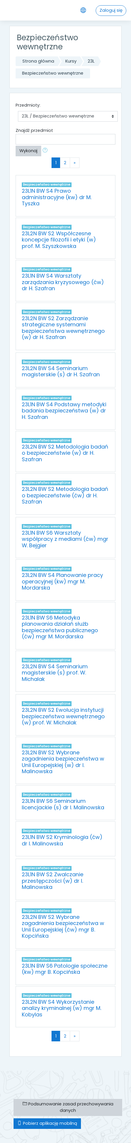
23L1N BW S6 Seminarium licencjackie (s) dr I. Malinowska (63, 804)
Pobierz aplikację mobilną (47, 1123)
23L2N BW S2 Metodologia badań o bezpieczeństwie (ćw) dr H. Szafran (65, 495)
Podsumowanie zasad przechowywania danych (68, 1107)
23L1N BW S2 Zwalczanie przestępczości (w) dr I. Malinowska (52, 881)
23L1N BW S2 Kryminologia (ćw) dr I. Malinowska (62, 840)
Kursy (71, 61)
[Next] (74, 162)
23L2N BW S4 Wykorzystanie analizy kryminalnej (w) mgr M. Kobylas (61, 1008)
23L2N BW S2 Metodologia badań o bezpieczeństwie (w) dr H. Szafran (65, 453)
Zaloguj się (111, 10)
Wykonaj (28, 151)
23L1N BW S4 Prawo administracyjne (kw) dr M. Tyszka (57, 197)
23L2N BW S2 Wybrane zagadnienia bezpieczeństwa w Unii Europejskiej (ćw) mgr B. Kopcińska (63, 926)
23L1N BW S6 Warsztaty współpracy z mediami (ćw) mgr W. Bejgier (65, 539)
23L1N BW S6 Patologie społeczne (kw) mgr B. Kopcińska (64, 969)
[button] (46, 151)
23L (91, 61)
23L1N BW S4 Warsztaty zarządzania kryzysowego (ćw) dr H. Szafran (63, 282)
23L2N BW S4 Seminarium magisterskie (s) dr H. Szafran (61, 371)
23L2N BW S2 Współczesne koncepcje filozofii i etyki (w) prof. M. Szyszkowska (59, 240)
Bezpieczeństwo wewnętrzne (52, 73)
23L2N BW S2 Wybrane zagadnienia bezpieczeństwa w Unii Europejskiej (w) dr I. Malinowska (63, 762)
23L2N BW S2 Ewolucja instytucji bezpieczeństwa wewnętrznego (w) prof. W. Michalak (63, 716)
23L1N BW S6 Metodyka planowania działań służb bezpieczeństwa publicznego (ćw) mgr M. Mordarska (60, 627)
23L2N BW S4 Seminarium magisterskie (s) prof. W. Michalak (55, 673)
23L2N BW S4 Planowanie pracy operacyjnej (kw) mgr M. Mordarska (62, 581)
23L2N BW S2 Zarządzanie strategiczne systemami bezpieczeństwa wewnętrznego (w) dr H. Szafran (63, 328)
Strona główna (38, 61)
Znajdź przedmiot (34, 130)
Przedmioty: (28, 105)
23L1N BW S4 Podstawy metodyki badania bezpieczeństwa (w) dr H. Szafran (64, 411)
